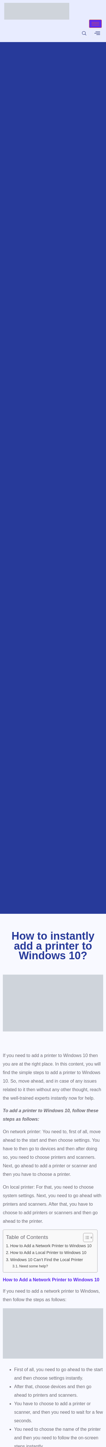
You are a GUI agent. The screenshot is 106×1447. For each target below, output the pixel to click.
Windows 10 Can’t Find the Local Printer (46, 1259)
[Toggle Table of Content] (85, 1237)
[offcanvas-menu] (97, 33)
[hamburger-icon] (95, 24)
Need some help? (33, 1266)
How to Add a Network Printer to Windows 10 (51, 1245)
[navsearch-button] (84, 33)
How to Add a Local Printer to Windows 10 (48, 1252)
